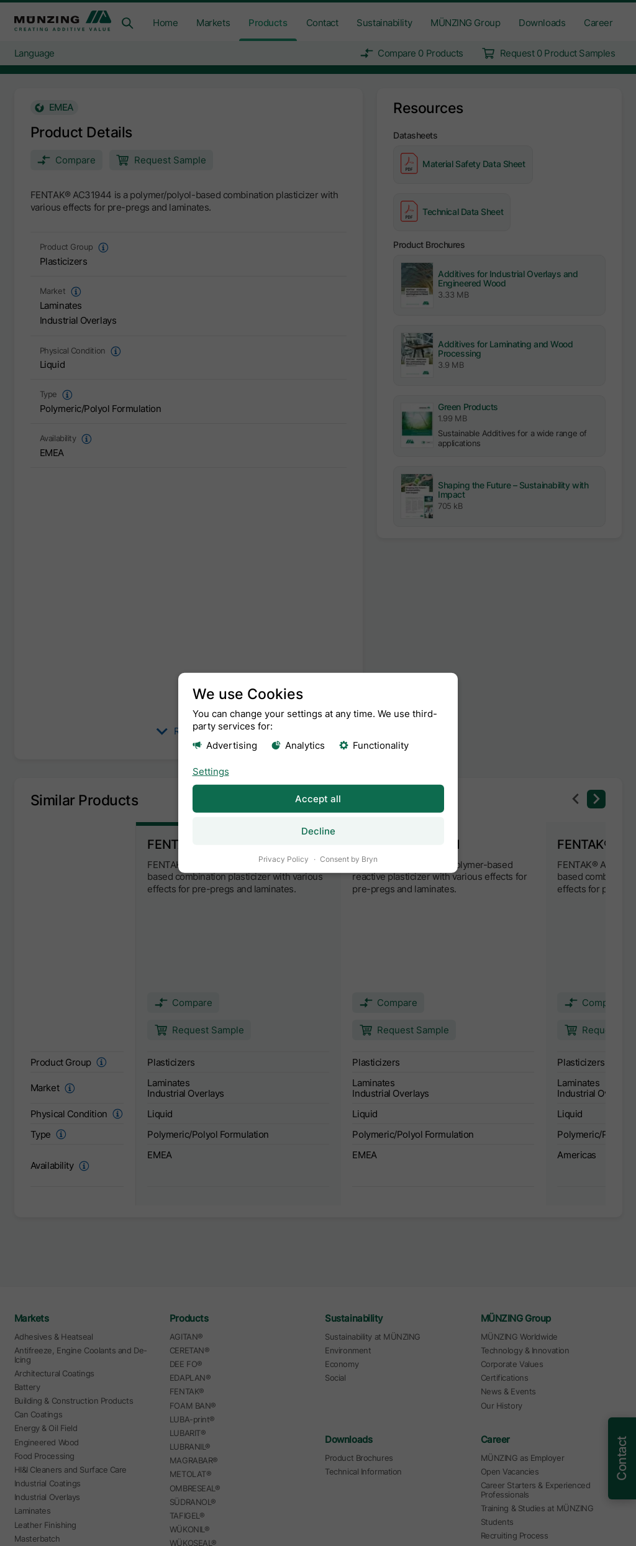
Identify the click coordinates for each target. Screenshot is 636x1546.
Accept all (318, 798)
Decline (318, 831)
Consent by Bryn (349, 859)
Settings (211, 771)
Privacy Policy (283, 859)
